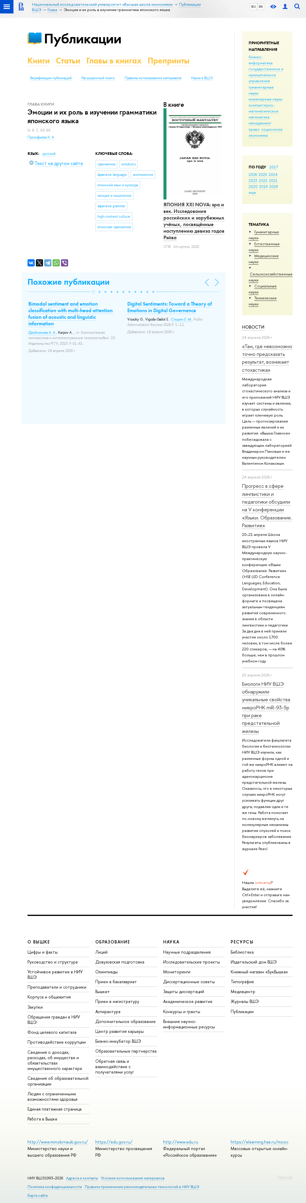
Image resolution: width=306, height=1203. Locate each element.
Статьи (68, 60)
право (254, 129)
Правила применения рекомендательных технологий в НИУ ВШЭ (142, 1186)
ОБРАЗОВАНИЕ (112, 942)
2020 (253, 186)
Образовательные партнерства (126, 1051)
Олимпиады (106, 972)
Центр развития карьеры (119, 1031)
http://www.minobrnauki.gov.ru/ (57, 1142)
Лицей (101, 952)
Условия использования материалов (133, 1178)
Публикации (82, 38)
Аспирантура (107, 1011)
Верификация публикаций (51, 78)
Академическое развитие (187, 1001)
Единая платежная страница (54, 1109)
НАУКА (171, 942)
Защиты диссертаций (183, 991)
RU (253, 6)
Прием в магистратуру (117, 1001)
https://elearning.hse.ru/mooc (259, 1142)
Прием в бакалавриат (116, 981)
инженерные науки (265, 99)
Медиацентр (243, 991)
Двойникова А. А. (42, 332)
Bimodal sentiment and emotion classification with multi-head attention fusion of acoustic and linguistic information (70, 314)
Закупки (35, 1007)
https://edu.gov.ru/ (113, 1142)
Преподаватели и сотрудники (56, 987)
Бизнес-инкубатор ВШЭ (118, 1041)
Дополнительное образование (125, 1021)
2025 (262, 174)
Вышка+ (102, 991)
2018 (273, 186)
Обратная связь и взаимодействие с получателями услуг (114, 1066)
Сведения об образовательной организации (57, 1080)
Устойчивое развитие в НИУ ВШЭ (55, 974)
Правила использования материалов (153, 78)
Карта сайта (37, 1195)
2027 (273, 167)
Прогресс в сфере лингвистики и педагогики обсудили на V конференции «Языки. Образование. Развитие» (267, 505)
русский (49, 153)
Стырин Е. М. (181, 319)
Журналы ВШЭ (245, 1001)
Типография (242, 981)
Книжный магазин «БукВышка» (259, 972)
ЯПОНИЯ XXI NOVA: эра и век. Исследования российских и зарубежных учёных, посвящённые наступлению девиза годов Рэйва (193, 221)
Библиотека (242, 952)
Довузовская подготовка (119, 962)
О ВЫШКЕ (38, 942)
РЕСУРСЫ (242, 942)
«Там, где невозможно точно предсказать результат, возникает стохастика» (267, 358)
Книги (38, 60)
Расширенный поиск (98, 78)
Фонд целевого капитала (51, 1032)
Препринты (168, 60)
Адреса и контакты (82, 1178)
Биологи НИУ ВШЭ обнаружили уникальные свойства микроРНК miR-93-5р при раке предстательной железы (266, 707)
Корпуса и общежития (49, 997)
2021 (273, 180)
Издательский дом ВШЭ (254, 962)
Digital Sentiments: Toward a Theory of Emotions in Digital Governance (169, 307)
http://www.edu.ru (180, 1142)
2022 (263, 180)
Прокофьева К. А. (41, 137)
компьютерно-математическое (264, 108)
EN (261, 6)
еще (252, 192)
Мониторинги (176, 972)
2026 (253, 174)
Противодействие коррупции (56, 1042)
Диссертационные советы (189, 981)
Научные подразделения (187, 952)
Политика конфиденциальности (54, 1186)
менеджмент (260, 123)
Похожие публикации (68, 282)
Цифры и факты (42, 952)
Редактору (285, 1177)
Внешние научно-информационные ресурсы (189, 1024)
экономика (258, 135)
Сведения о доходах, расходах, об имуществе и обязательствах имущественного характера (54, 1060)
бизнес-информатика (261, 59)
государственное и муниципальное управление (266, 74)
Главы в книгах (114, 60)
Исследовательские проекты (191, 962)
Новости (253, 327)
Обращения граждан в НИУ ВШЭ (53, 1019)
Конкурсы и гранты (181, 1011)
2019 (263, 186)
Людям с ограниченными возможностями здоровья (52, 1096)
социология (271, 129)
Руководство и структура (52, 962)
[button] (94, 292)
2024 (273, 174)
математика (259, 117)
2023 (253, 180)
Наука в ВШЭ (201, 78)
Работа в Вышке (42, 1119)
